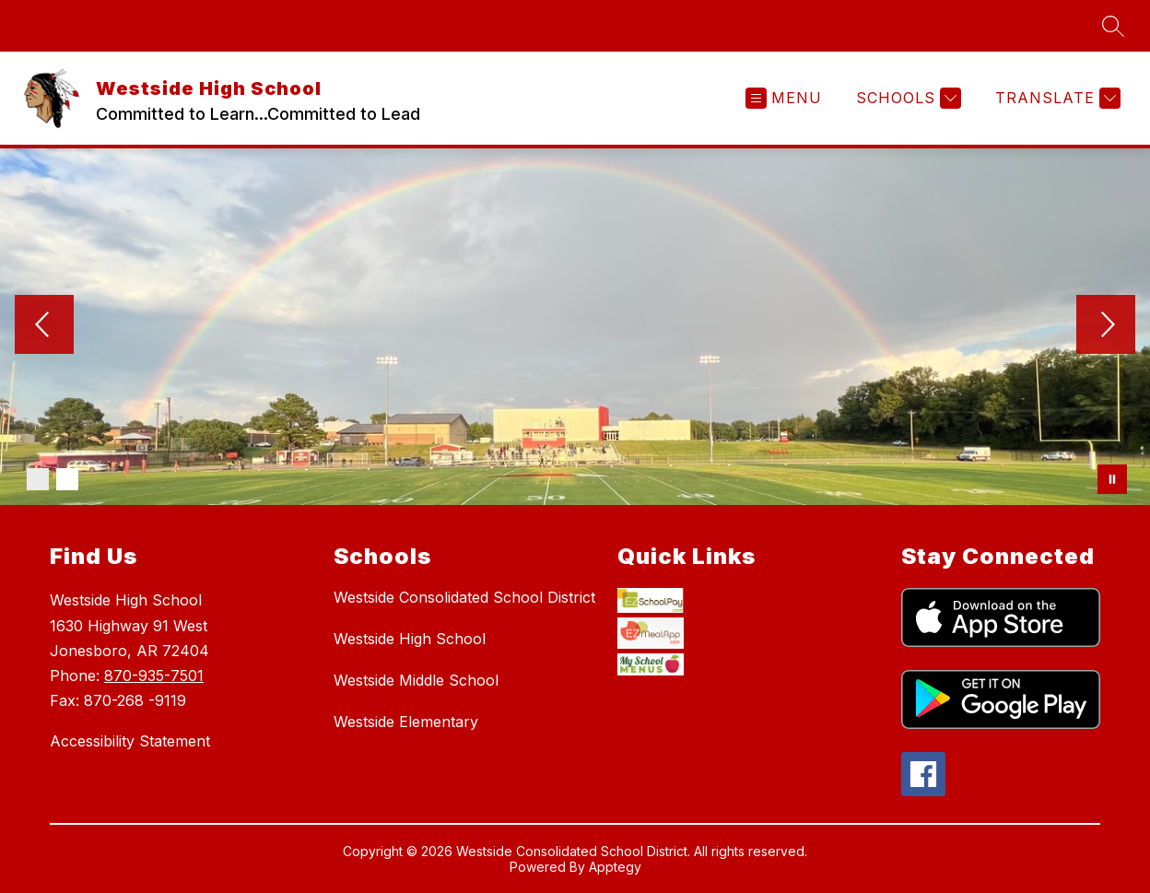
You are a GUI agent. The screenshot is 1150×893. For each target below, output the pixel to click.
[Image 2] (67, 479)
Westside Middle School (416, 680)
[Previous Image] (44, 326)
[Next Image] (1105, 326)
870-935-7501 (154, 675)
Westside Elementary (406, 721)
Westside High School (410, 638)
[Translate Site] (1056, 98)
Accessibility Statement (130, 741)
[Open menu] (783, 98)
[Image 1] (38, 479)
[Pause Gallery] (1112, 479)
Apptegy (615, 869)
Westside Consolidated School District (464, 597)
